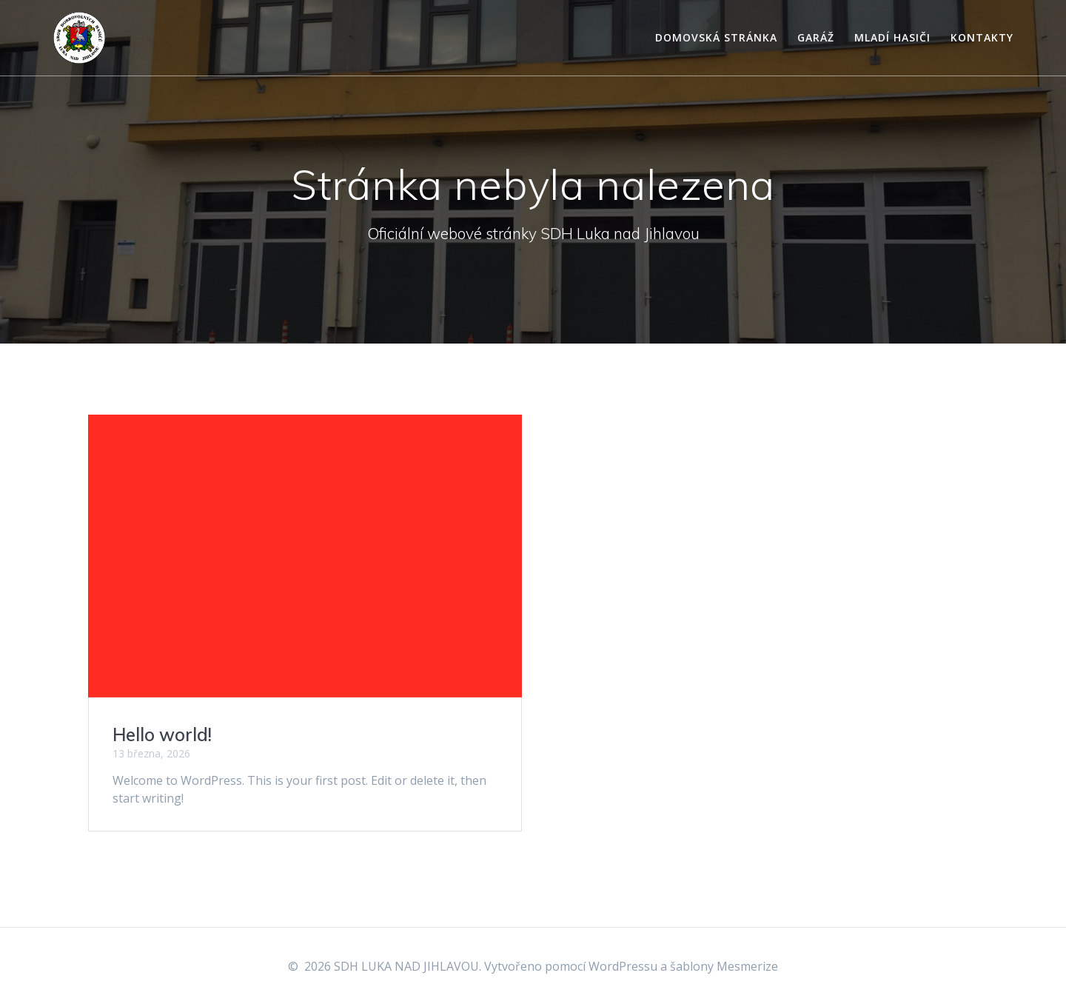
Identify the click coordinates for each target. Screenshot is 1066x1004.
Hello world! (162, 734)
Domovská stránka (716, 37)
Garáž (815, 37)
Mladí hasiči (892, 37)
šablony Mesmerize (724, 966)
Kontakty (982, 37)
